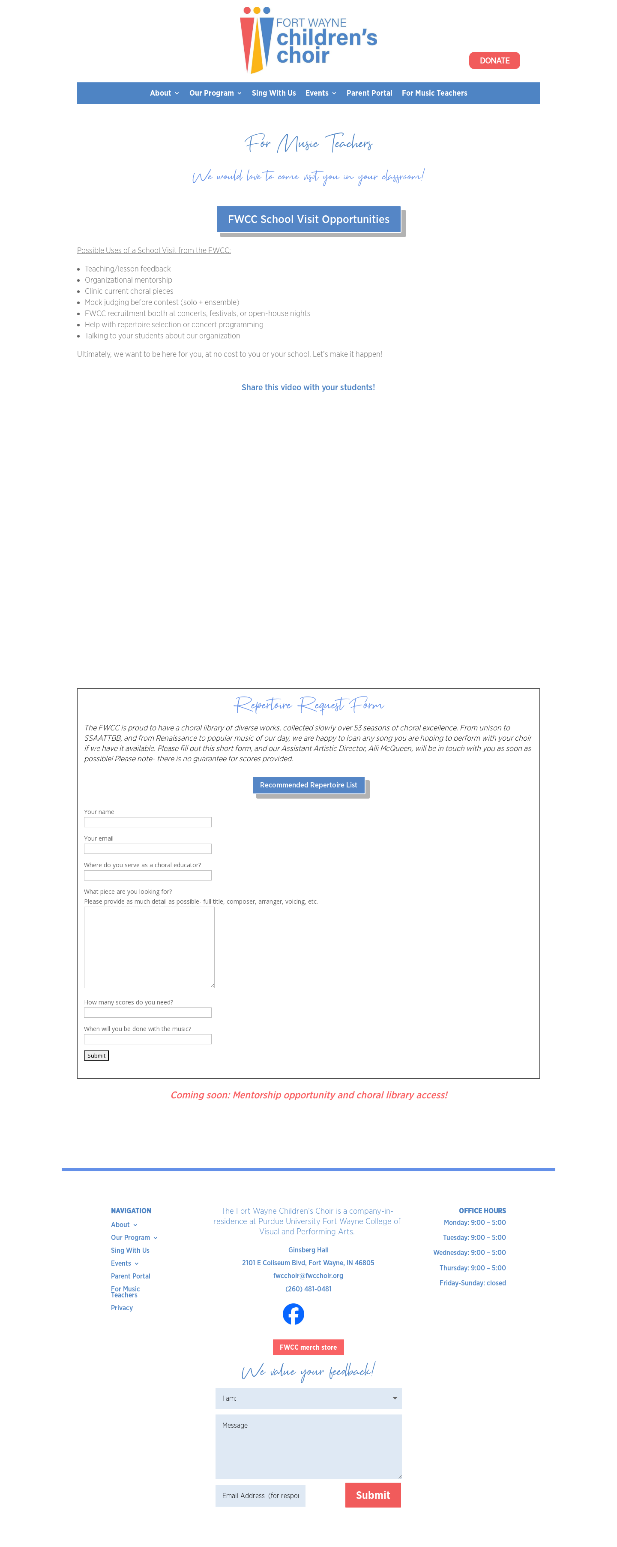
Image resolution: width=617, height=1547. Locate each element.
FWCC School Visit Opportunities (308, 219)
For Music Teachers (434, 93)
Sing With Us (274, 93)
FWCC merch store (308, 1347)
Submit (373, 1495)
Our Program (211, 93)
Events (317, 93)
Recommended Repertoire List (308, 785)
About (160, 93)
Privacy (122, 1308)
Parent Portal (369, 93)
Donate (494, 60)
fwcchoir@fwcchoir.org (308, 1276)
